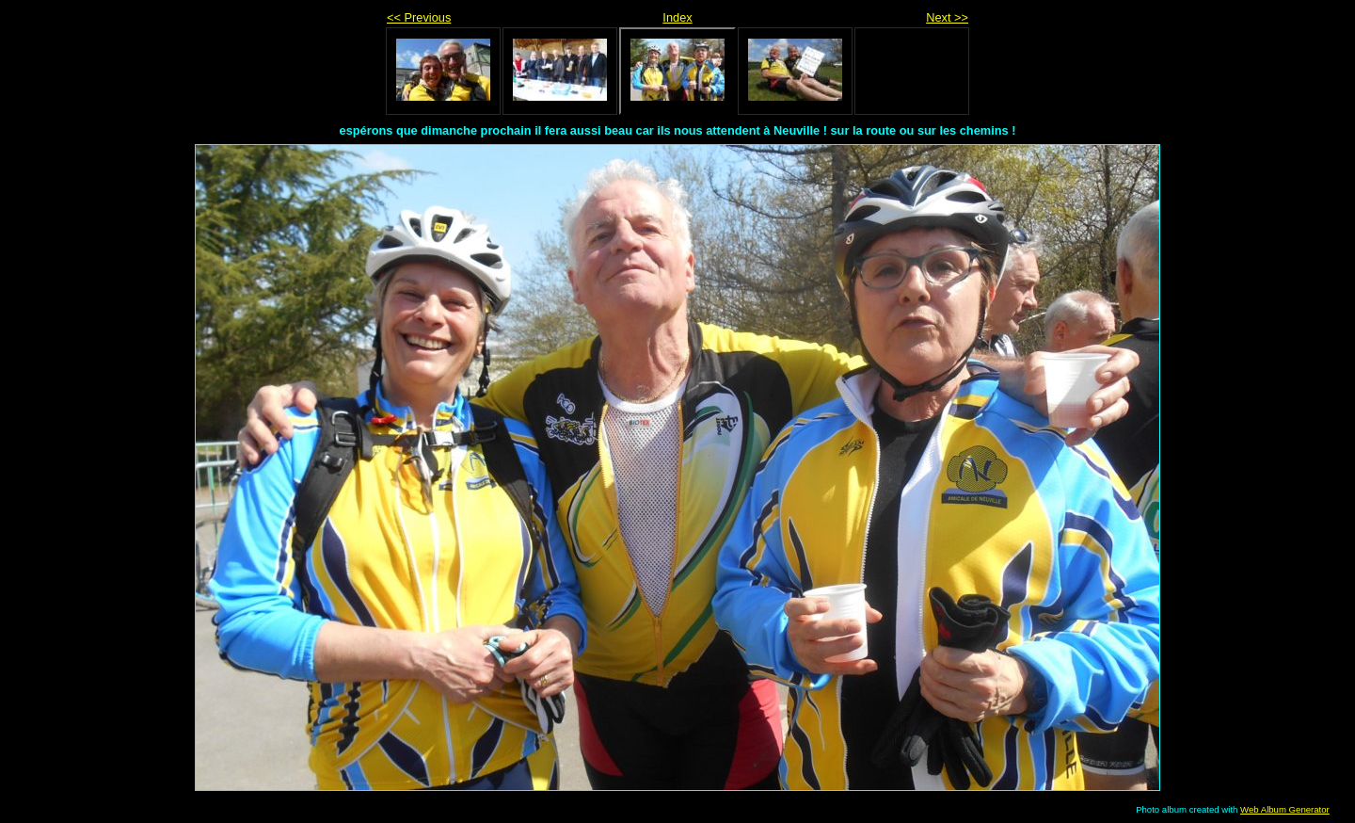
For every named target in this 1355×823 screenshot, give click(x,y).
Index (677, 17)
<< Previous (419, 17)
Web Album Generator (1285, 809)
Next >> (947, 17)
